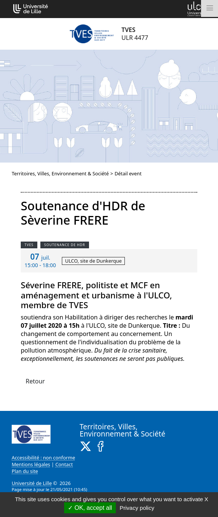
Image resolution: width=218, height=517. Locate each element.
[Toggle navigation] (209, 8)
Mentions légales (31, 464)
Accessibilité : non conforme (43, 457)
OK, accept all (90, 508)
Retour (35, 381)
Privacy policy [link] (137, 508)
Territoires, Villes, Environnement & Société (60, 173)
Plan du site (25, 471)
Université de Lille (32, 483)
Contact (64, 464)
